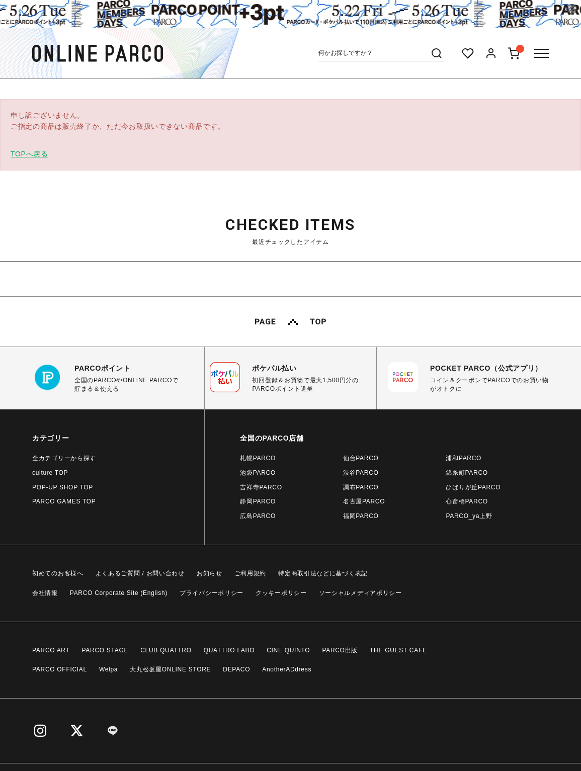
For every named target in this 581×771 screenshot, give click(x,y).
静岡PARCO (258, 501)
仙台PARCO (361, 458)
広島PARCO (258, 516)
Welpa (108, 669)
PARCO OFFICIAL (59, 669)
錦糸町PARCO (466, 472)
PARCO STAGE (105, 650)
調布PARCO (361, 487)
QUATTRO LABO (229, 650)
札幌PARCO (258, 458)
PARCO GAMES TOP (64, 501)
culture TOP (50, 472)
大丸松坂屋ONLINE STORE (170, 669)
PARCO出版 (340, 650)
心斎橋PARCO (466, 501)
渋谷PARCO (361, 472)
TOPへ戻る (29, 154)
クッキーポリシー (281, 592)
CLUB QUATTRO (166, 650)
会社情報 (45, 592)
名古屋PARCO (364, 501)
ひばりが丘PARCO (473, 487)
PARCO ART (51, 650)
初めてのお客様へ (58, 573)
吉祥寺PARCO (261, 487)
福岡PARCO (361, 516)
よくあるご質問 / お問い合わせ (140, 573)
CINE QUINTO (288, 650)
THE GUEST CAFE (398, 650)
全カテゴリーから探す (64, 458)
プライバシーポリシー (211, 592)
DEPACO (236, 669)
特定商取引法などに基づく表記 (323, 573)
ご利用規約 (250, 573)
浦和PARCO (463, 458)
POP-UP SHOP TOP (62, 487)
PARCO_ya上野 (469, 516)
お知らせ (209, 573)
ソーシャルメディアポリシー (360, 592)
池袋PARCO (258, 472)
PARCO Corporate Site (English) (119, 592)
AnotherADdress (286, 669)
